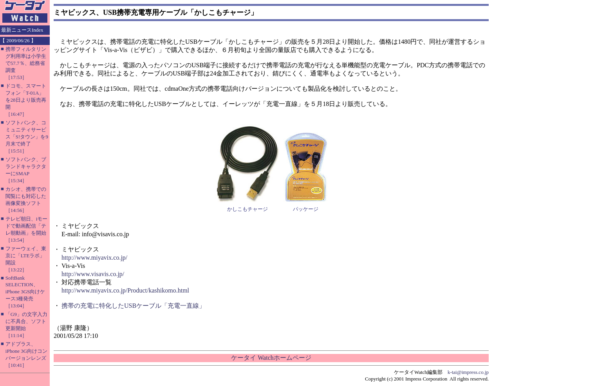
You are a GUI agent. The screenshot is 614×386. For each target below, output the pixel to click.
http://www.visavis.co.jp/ (92, 274)
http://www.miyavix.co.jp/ (94, 257)
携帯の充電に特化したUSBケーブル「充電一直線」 (133, 305)
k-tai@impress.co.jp (468, 372)
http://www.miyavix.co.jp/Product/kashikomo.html (125, 290)
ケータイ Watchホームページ (271, 357)
